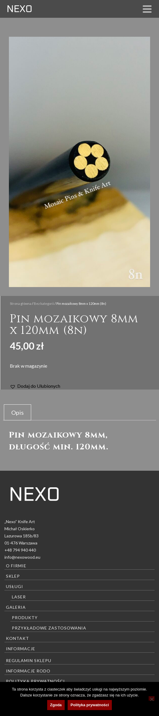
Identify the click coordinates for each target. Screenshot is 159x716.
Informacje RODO (28, 670)
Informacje (20, 648)
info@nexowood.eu (22, 557)
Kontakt (17, 638)
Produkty (25, 617)
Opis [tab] (17, 412)
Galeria (16, 607)
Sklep (13, 576)
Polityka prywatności (35, 681)
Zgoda (56, 705)
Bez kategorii (44, 303)
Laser (19, 596)
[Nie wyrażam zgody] (152, 698)
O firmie (16, 565)
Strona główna (20, 303)
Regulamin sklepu (28, 660)
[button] (35, 386)
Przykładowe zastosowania (49, 627)
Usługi (14, 586)
